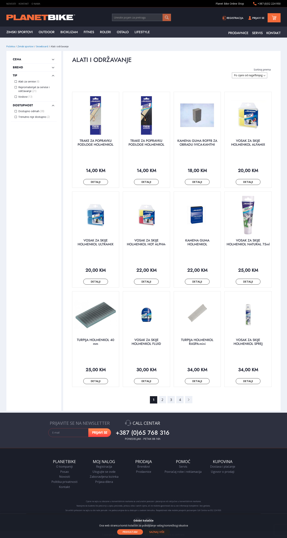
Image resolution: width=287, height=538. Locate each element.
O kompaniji (64, 467)
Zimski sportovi (25, 46)
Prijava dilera (104, 482)
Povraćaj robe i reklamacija (183, 472)
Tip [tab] (15, 75)
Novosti (64, 477)
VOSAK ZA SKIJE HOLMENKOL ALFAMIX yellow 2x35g (248, 144)
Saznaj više (157, 532)
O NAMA (35, 3)
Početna (10, 46)
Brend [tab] (18, 67)
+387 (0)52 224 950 (269, 3)
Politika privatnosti (64, 482)
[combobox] (141, 17)
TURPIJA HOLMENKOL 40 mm (95, 342)
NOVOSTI (11, 3)
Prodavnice (143, 472)
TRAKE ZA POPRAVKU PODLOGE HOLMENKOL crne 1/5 (146, 144)
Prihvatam (130, 532)
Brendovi (143, 467)
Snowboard (42, 46)
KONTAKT (24, 3)
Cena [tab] (17, 59)
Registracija (235, 18)
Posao (64, 472)
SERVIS (257, 33)
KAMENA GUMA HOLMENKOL (197, 242)
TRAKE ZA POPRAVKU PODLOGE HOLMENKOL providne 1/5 (95, 144)
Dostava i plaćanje (222, 467)
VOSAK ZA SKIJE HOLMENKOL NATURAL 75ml (248, 242)
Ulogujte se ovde (103, 472)
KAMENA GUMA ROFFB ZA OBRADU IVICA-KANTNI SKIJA (197, 144)
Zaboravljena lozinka (104, 477)
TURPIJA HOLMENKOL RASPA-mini (197, 342)
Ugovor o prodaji (222, 472)
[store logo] (59, 17)
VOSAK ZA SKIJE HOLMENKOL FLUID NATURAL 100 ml (146, 344)
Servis (183, 467)
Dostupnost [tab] (23, 105)
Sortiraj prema (262, 69)
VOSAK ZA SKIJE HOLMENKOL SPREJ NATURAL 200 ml (248, 344)
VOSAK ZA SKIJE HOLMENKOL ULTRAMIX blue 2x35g (95, 244)
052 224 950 (215, 510)
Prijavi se (258, 18)
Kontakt (64, 487)
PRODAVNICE (238, 33)
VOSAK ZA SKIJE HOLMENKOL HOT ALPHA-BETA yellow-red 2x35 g (146, 244)
